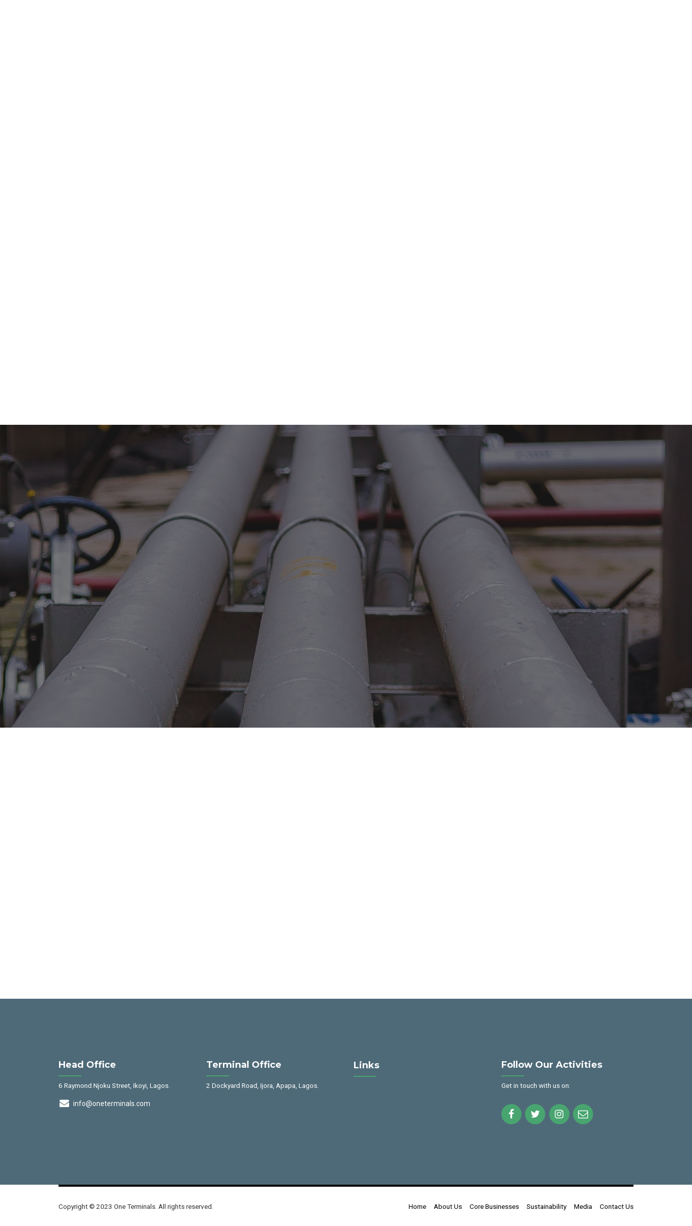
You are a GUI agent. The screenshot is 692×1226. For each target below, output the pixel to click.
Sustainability (546, 1206)
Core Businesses (494, 1206)
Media (583, 1206)
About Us (448, 1206)
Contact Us (616, 1206)
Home (417, 1206)
